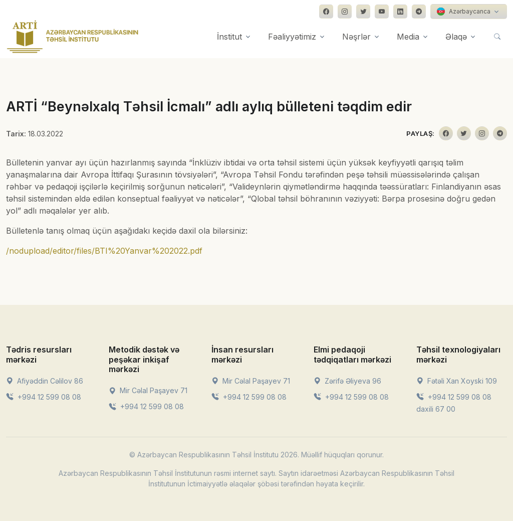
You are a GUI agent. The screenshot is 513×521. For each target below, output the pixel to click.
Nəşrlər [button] (356, 37)
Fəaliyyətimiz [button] (292, 37)
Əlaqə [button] (456, 37)
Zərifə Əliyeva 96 (347, 381)
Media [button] (408, 37)
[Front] (72, 36)
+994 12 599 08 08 (43, 397)
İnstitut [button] (229, 37)
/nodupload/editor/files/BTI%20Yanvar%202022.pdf (104, 251)
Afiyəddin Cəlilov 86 (44, 381)
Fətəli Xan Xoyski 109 (456, 381)
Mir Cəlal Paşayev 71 (148, 390)
